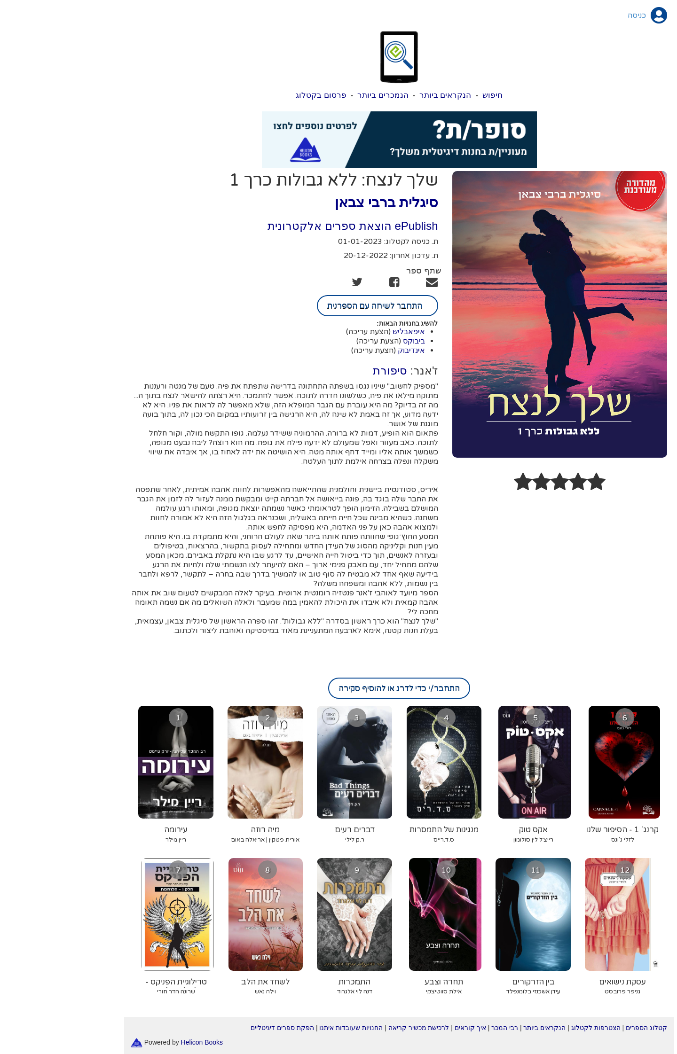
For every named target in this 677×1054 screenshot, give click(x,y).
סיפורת (329, 370)
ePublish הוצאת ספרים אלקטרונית (292, 225)
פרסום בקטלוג (260, 95)
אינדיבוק (350, 350)
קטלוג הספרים (585, 1027)
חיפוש (432, 95)
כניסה (576, 15)
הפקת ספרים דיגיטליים (221, 1027)
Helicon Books (141, 1042)
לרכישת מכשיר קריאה (358, 1027)
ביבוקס (353, 341)
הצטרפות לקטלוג (535, 1027)
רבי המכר (444, 1027)
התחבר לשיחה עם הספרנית (317, 306)
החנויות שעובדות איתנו (290, 1027)
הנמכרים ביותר (322, 95)
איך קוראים (409, 1027)
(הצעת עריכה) (307, 331)
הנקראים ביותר (385, 95)
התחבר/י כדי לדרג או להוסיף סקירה (338, 688)
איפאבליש (348, 332)
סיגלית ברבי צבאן (326, 202)
